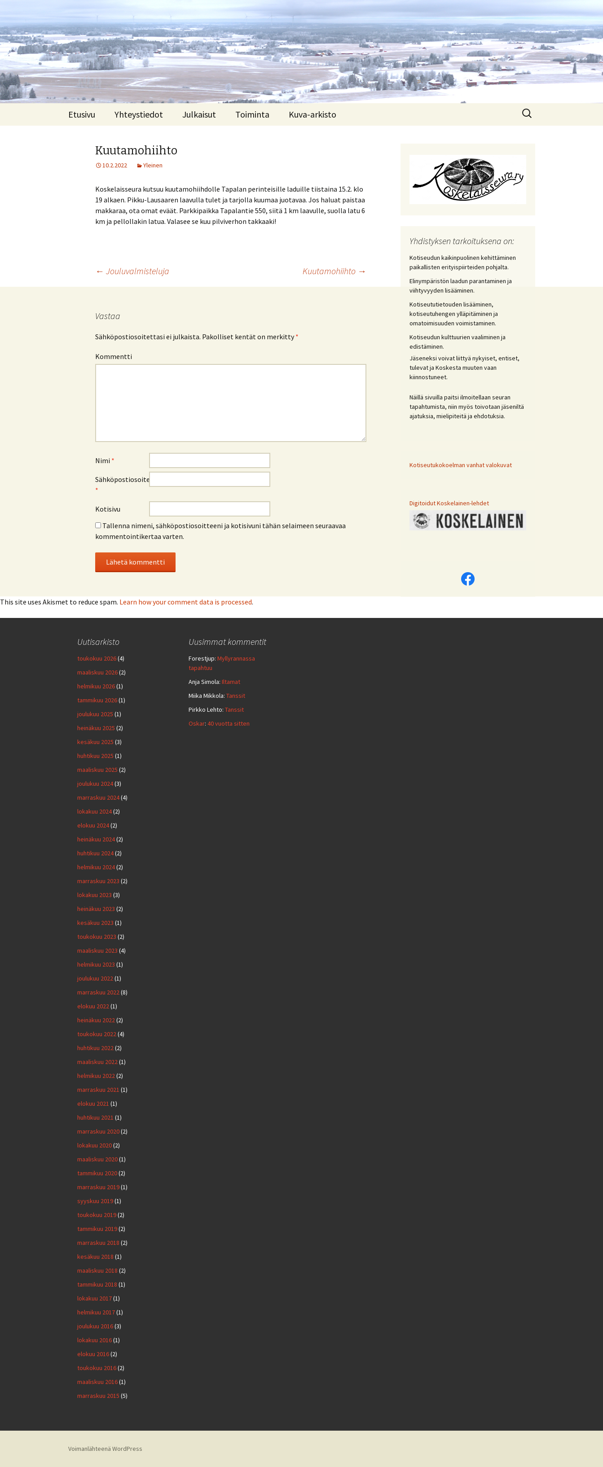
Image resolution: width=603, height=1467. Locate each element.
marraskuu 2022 (98, 992)
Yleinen (153, 165)
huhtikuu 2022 (95, 1048)
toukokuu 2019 (96, 1215)
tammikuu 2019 (97, 1229)
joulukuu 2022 (95, 978)
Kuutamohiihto (334, 270)
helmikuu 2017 (96, 1312)
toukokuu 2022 (96, 1034)
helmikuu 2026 (96, 686)
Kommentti (113, 356)
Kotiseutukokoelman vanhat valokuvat (460, 465)
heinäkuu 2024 (96, 839)
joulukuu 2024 (95, 783)
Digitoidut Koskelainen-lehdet (449, 503)
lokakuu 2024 (94, 811)
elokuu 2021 (93, 1103)
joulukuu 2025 (95, 714)
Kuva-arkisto (312, 114)
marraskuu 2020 (98, 1131)
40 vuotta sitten (228, 723)
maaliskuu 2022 (97, 1062)
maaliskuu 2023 (97, 950)
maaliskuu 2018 (97, 1270)
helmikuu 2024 (96, 867)
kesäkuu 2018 (95, 1256)
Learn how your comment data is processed (185, 601)
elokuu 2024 (93, 825)
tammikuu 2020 (97, 1173)
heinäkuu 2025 (96, 728)
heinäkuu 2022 (96, 1020)
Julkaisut (199, 114)
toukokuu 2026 (96, 658)
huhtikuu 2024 (95, 853)
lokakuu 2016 (94, 1340)
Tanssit (235, 696)
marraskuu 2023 (98, 881)
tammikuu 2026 (97, 700)
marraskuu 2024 (98, 797)
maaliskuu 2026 (97, 672)
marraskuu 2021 (98, 1090)
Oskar (197, 723)
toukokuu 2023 (96, 937)
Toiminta (252, 114)
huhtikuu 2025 (95, 756)
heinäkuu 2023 (96, 909)
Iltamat (231, 682)
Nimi (104, 460)
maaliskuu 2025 (97, 770)
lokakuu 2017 (94, 1298)
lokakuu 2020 (94, 1145)
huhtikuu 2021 (95, 1117)
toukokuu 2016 (96, 1368)
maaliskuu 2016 (97, 1382)
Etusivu (81, 114)
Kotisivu (107, 508)
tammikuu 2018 (97, 1284)
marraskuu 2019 (98, 1187)
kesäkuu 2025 (95, 742)
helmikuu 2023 (96, 964)
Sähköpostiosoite (122, 485)
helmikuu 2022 (96, 1076)
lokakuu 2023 (94, 895)
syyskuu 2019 (95, 1201)
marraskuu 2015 (98, 1396)
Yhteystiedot (138, 114)
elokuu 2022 (93, 1006)
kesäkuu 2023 (95, 923)
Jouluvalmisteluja (132, 270)
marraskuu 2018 (98, 1243)
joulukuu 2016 (95, 1326)
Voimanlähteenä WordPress (105, 1449)
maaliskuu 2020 (97, 1159)
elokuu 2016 (93, 1354)
